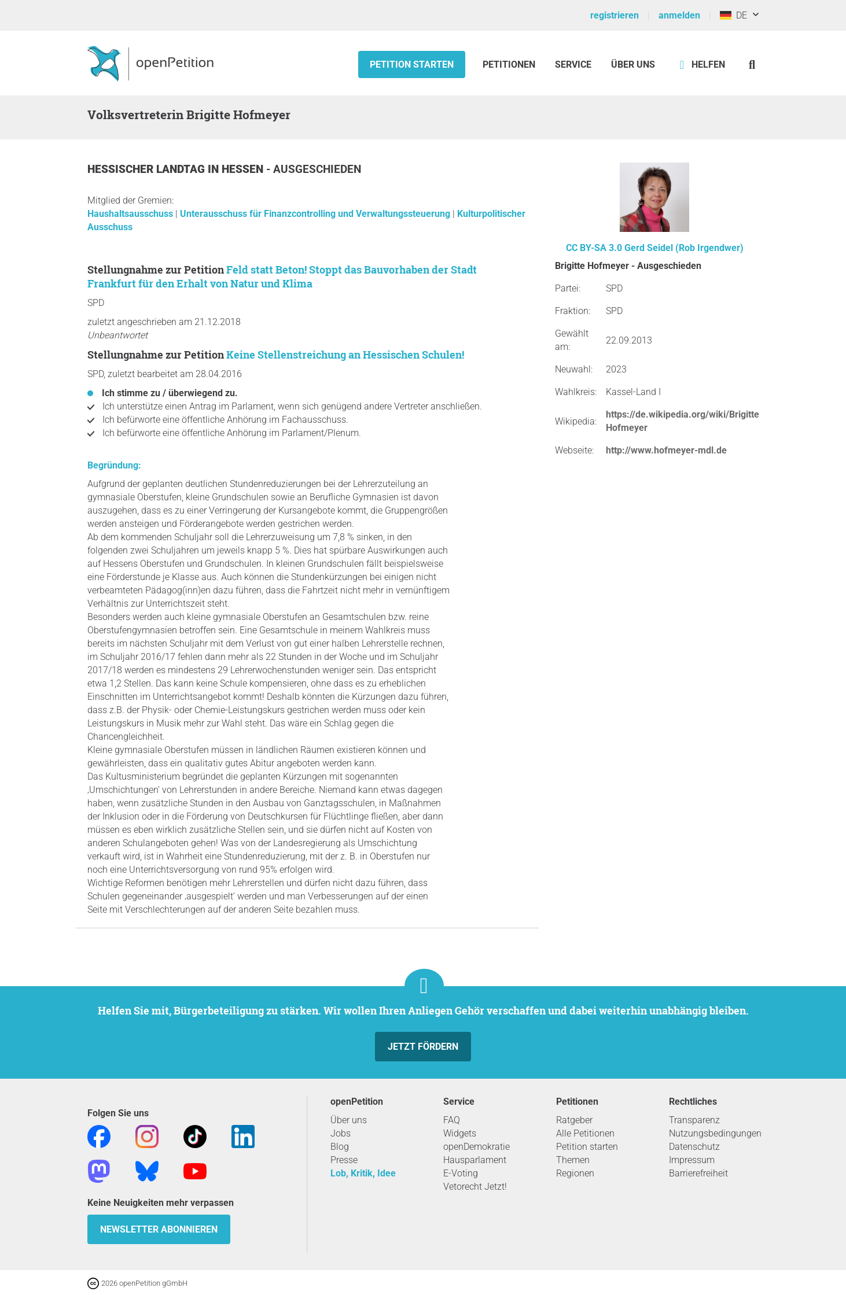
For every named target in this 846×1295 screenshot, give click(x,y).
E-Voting (460, 1173)
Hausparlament (474, 1159)
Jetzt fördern (423, 1046)
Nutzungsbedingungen (715, 1133)
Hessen (244, 169)
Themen (573, 1159)
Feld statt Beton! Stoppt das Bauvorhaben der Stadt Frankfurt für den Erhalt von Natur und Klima (282, 276)
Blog (339, 1146)
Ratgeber (574, 1120)
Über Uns (633, 64)
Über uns (348, 1120)
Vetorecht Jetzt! (475, 1186)
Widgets (459, 1133)
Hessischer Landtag (147, 169)
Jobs (340, 1133)
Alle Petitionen (585, 1133)
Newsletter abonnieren (159, 1229)
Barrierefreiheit (698, 1173)
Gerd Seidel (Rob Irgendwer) (684, 247)
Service (573, 64)
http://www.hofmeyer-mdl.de (666, 450)
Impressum (692, 1159)
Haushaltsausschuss (131, 213)
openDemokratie (476, 1146)
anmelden (679, 15)
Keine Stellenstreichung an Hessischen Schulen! (345, 354)
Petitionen (510, 64)
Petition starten (412, 64)
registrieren (614, 15)
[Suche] (752, 64)
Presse (344, 1159)
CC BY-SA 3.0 (594, 247)
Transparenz (694, 1120)
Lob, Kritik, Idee (363, 1173)
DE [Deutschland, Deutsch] (733, 15)
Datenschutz (694, 1146)
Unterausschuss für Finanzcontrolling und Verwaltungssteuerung (316, 213)
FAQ (451, 1120)
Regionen (575, 1173)
